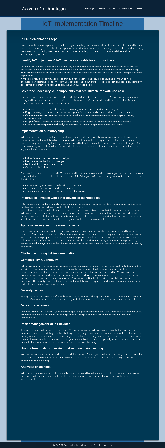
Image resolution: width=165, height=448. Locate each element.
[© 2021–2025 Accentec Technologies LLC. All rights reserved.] (82, 444)
